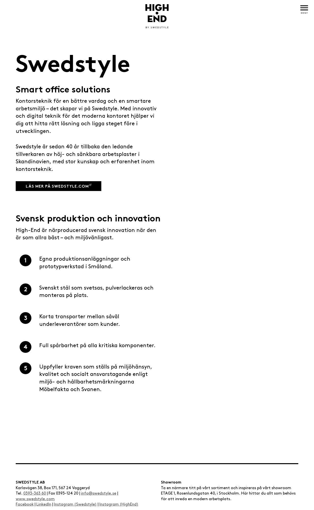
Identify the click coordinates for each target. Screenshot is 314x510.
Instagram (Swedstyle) (75, 504)
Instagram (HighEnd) (118, 504)
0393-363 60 (34, 493)
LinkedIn (43, 504)
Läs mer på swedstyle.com (57, 187)
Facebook (25, 504)
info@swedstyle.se (98, 493)
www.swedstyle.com (35, 499)
